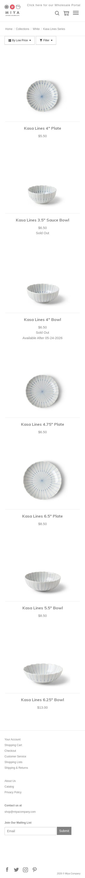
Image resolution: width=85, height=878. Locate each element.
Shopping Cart (13, 745)
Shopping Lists (13, 762)
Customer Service (15, 756)
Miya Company (27, 10)
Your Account (12, 739)
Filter (46, 40)
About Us (10, 781)
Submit (64, 831)
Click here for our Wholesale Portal (53, 5)
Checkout (10, 750)
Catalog (9, 786)
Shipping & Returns (16, 767)
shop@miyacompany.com (20, 811)
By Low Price (19, 40)
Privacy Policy (13, 792)
